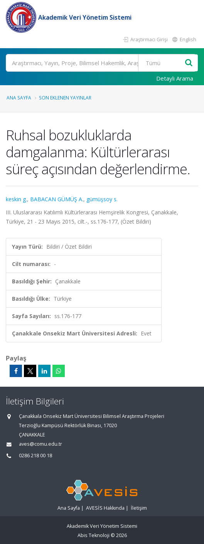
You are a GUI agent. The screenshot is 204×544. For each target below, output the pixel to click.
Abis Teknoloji (94, 535)
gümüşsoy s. (102, 199)
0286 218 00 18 (35, 455)
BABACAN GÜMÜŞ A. (56, 199)
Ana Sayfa (19, 97)
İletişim (139, 508)
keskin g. (16, 199)
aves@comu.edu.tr (40, 444)
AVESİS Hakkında (105, 508)
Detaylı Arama (174, 78)
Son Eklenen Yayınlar (65, 97)
